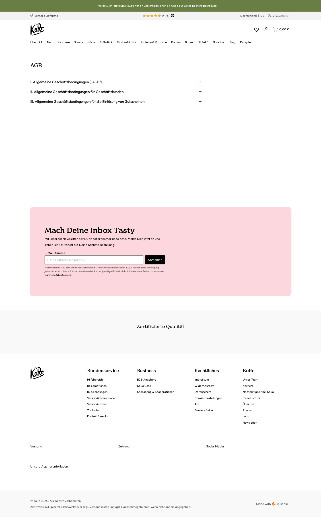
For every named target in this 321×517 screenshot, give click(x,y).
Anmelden (155, 260)
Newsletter (132, 5)
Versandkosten (99, 507)
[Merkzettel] (256, 29)
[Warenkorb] (281, 29)
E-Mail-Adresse (55, 253)
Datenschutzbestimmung (58, 274)
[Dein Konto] (266, 29)
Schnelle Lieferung (44, 15)
